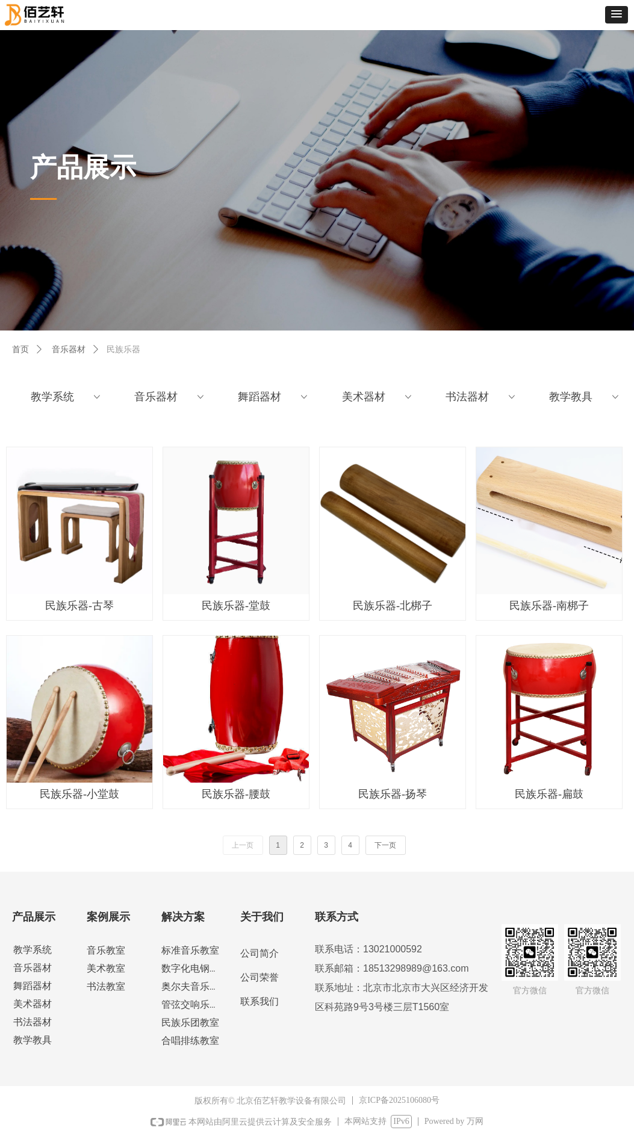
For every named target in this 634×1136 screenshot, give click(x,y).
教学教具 (585, 397)
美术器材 (378, 397)
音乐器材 (68, 349)
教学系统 (66, 397)
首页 (20, 349)
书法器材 (481, 397)
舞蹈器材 (273, 397)
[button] (616, 14)
